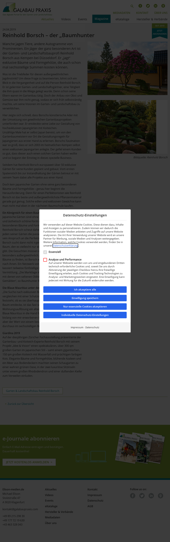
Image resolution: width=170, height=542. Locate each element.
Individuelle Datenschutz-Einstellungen (85, 315)
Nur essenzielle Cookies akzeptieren (85, 306)
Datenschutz (92, 327)
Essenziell (55, 252)
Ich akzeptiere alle (85, 289)
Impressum (77, 327)
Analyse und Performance (65, 259)
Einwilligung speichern (85, 298)
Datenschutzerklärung (65, 245)
